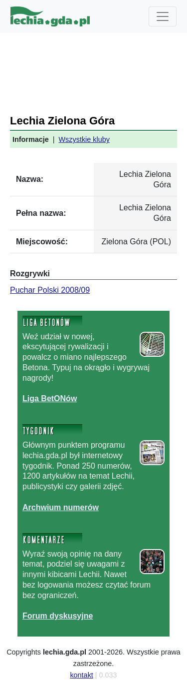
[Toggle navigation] (163, 16)
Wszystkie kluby (84, 139)
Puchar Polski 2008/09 (50, 290)
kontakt (81, 675)
